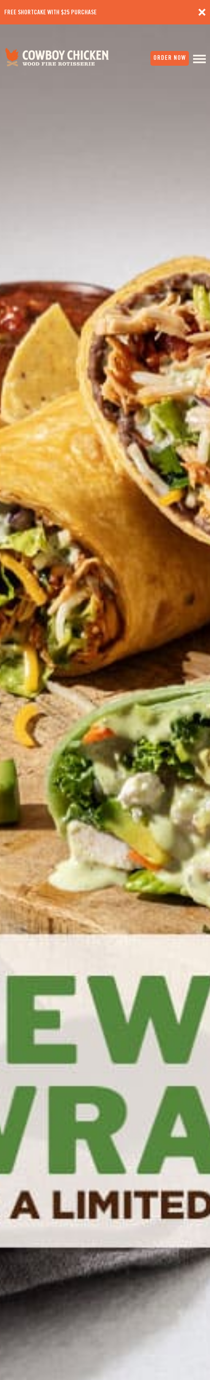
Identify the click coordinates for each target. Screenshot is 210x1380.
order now (169, 58)
